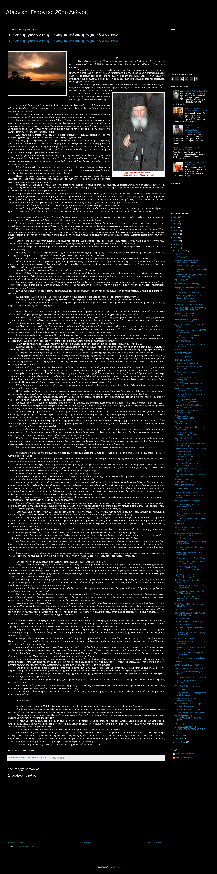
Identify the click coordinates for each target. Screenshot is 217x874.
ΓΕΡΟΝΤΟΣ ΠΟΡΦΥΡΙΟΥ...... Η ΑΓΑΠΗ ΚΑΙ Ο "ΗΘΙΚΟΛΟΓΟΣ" (190, 648)
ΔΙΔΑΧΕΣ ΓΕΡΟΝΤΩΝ (183, 350)
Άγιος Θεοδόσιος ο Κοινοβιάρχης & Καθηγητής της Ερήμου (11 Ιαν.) (187, 148)
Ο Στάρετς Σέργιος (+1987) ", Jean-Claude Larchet (188, 682)
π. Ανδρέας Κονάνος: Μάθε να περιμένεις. (195, 164)
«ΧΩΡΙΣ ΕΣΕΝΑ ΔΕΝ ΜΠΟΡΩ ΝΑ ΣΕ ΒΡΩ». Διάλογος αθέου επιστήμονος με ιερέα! (193, 129)
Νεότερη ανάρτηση (15, 842)
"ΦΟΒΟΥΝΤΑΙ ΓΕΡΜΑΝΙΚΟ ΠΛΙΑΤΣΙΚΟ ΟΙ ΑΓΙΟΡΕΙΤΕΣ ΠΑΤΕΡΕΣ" (190, 309)
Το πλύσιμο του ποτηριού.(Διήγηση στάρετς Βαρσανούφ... (188, 705)
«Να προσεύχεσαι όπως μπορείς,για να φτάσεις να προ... (190, 514)
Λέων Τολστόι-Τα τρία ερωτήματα (187, 686)
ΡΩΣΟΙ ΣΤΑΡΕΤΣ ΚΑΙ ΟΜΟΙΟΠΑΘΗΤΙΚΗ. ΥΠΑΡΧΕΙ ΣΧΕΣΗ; (188, 718)
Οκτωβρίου (179, 739)
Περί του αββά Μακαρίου (184, 610)
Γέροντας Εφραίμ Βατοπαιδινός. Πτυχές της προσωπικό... (190, 587)
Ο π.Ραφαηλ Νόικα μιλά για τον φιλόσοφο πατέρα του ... (187, 505)
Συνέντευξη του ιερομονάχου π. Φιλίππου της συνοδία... (187, 320)
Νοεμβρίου (179, 735)
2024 (175, 217)
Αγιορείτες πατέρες (182, 254)
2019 (175, 227)
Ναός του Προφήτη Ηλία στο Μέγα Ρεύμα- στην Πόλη (188, 406)
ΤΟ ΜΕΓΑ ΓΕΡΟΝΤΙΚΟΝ (184, 638)
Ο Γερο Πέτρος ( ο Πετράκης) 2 (187, 292)
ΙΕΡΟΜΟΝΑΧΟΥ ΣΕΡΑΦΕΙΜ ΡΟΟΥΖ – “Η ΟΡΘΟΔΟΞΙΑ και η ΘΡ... (190, 563)
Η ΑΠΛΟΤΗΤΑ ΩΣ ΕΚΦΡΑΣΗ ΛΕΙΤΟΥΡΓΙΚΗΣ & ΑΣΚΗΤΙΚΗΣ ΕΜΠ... (188, 569)
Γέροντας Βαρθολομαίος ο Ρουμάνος (189, 489)
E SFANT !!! (179, 524)
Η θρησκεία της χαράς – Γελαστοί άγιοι (190, 558)
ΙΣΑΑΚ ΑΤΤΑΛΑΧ (181, 257)
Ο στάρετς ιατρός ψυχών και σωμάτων (190, 713)
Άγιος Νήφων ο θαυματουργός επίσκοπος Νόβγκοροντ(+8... (187, 401)
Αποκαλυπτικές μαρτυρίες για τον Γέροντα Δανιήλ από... (188, 297)
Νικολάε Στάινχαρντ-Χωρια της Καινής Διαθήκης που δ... (189, 496)
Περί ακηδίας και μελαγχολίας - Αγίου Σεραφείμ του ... (189, 548)
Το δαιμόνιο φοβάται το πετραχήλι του (189, 284)
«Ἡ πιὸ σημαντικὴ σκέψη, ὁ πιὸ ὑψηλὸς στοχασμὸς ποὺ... (190, 450)
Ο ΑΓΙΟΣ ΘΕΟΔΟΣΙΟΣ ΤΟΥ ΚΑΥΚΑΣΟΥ (190, 677)
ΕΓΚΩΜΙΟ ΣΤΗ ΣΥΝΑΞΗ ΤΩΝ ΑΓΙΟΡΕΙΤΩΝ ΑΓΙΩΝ (186, 315)
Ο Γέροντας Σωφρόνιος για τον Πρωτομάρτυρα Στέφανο (187, 336)
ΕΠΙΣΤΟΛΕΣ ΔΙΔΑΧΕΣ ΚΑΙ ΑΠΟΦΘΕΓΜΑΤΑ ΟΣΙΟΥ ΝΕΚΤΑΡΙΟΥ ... (190, 729)
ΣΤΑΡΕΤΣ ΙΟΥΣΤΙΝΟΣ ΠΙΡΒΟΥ (187, 665)
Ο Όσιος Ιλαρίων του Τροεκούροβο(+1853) (184, 417)
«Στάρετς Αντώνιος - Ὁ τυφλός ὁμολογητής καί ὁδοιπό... (186, 699)
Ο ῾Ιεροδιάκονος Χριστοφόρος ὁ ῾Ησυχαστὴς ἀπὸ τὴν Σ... (187, 455)
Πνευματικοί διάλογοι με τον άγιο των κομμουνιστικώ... (189, 464)
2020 (175, 224)
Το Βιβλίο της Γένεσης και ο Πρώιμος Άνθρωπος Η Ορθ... (189, 581)
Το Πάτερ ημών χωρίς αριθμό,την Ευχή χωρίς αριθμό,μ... (190, 481)
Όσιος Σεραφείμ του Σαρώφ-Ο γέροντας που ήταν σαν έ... (190, 543)
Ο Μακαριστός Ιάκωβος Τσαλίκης (187, 363)
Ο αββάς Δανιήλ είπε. (183, 538)
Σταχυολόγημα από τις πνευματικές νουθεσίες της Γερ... (188, 412)
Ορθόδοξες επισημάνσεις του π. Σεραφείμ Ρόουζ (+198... (187, 576)
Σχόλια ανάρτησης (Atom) (27, 846)
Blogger (116, 867)
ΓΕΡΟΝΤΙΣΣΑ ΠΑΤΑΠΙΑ (184, 662)
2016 (175, 237)
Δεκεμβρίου (180, 251)
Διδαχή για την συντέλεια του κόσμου (189, 709)
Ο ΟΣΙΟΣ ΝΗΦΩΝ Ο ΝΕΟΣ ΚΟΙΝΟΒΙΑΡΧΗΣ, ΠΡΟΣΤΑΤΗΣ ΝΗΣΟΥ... (188, 599)
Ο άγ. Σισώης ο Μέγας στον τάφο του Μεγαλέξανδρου (189, 605)
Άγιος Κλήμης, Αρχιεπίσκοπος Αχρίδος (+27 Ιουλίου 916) (190, 592)
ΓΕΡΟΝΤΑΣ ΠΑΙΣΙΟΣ (183, 341)
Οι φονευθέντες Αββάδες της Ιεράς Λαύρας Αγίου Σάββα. (188, 623)
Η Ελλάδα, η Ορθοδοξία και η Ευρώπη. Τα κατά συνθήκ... (190, 634)
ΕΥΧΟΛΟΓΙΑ (180, 689)
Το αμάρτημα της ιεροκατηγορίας (187, 501)
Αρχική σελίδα (84, 842)
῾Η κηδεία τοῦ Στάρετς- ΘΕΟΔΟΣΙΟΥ (189, 668)
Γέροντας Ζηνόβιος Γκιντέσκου (186, 492)
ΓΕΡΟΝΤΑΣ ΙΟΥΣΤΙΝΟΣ (184, 485)
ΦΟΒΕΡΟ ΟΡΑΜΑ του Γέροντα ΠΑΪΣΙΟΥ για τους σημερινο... (190, 628)
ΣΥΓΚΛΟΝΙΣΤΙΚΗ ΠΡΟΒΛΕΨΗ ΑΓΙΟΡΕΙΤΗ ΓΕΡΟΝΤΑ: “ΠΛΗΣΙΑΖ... (190, 390)
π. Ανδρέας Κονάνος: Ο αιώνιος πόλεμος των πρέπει (196, 109)
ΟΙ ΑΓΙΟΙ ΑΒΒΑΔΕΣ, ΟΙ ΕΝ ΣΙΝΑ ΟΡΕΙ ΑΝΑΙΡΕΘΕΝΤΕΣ (190, 614)
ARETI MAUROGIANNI (185, 754)
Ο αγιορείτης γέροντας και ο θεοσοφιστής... (185, 379)
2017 (175, 234)
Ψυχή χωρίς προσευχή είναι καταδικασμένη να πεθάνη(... (187, 433)
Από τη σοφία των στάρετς (185, 724)
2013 (175, 248)
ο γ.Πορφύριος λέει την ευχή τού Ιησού (190, 658)
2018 (175, 231)
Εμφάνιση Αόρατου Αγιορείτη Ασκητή (189, 305)
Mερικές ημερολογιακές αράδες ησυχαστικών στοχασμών (187, 261)
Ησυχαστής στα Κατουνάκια (185, 301)
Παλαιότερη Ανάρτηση (155, 842)
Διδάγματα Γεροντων (183, 357)
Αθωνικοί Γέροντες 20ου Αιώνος (47, 12)
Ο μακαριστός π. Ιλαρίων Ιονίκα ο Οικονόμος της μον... (188, 534)
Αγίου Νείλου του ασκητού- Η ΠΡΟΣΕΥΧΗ (186, 422)
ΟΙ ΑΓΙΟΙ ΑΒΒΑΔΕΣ (182, 619)
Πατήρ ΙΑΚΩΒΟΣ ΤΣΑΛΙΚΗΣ (196, 91)
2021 (175, 221)
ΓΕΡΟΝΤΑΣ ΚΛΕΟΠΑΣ (184, 460)
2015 (175, 241)
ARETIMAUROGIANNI (184, 758)
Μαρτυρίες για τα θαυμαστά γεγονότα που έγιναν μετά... (189, 528)
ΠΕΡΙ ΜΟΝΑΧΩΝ (182, 280)
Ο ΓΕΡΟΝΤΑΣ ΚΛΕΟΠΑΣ (185, 510)
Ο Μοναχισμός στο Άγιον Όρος (187, 266)
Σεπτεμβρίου (180, 742)
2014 (175, 244)
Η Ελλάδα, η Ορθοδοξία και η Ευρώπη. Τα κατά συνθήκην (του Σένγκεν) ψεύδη (63, 41)
